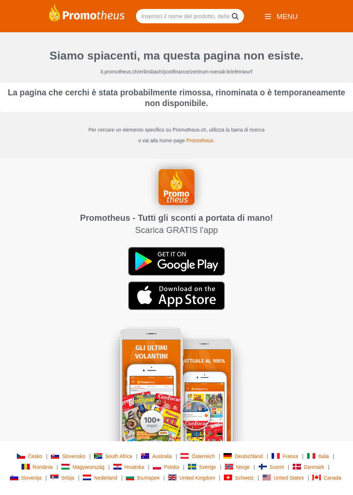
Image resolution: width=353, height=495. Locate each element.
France (285, 456)
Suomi (271, 467)
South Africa (113, 456)
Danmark (308, 467)
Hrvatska (128, 467)
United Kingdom (191, 478)
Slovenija (26, 478)
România (37, 467)
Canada (326, 478)
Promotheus (199, 140)
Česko (29, 456)
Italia (318, 456)
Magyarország (82, 467)
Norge (237, 467)
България (142, 478)
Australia (156, 456)
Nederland (100, 478)
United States (283, 478)
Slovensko (68, 456)
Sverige (202, 467)
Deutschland (243, 456)
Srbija (62, 478)
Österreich (197, 456)
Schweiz (239, 478)
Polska (166, 467)
